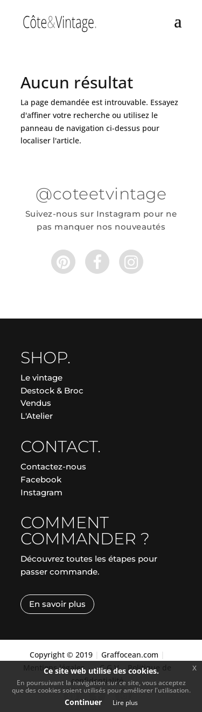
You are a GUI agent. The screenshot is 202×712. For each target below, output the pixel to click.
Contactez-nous (53, 466)
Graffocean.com (129, 654)
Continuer (83, 702)
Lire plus (125, 702)
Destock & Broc (51, 390)
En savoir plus (57, 604)
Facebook (40, 479)
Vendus (35, 403)
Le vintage (41, 377)
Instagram (41, 492)
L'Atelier (36, 416)
